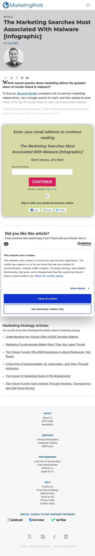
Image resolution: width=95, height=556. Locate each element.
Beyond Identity (27, 93)
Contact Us (47, 486)
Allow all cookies (47, 298)
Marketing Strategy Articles (25, 325)
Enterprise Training (47, 443)
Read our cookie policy (49, 276)
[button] (34, 209)
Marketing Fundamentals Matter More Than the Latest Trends (45, 344)
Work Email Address (20, 167)
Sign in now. (51, 189)
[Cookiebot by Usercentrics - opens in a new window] (77, 244)
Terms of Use (47, 496)
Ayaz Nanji (12, 43)
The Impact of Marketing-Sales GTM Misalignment (38, 376)
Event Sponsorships (48, 464)
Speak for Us (47, 471)
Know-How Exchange (47, 490)
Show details (77, 288)
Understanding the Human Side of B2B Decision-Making (42, 336)
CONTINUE (42, 182)
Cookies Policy (47, 503)
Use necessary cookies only (47, 309)
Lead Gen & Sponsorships (47, 461)
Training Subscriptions (47, 439)
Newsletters (47, 424)
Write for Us (47, 468)
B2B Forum (47, 446)
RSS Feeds (47, 421)
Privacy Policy (47, 500)
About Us (47, 417)
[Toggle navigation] (88, 5)
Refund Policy (47, 493)
